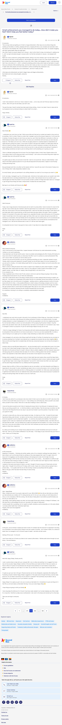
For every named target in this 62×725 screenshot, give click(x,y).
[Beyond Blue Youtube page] (8, 702)
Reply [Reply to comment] (55, 117)
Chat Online (11, 690)
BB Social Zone (10, 621)
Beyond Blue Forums (8, 2)
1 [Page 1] (19, 611)
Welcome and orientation (46, 627)
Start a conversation (31, 20)
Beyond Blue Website (9, 640)
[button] (10, 83)
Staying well (34, 9)
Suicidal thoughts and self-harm (48, 624)
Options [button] (55, 10)
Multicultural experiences (38, 621)
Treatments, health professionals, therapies (28, 627)
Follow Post (17, 80)
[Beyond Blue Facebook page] (4, 702)
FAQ (5, 668)
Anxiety (3, 621)
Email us (10, 696)
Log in (43, 2)
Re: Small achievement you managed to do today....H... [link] (18, 12)
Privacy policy (5, 719)
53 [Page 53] (43, 611)
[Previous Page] (15, 610)
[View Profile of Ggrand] (11, 36)
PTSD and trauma (50, 621)
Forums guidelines (8, 665)
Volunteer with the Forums (11, 676)
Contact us (4, 712)
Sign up (52, 2)
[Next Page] (46, 610)
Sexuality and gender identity (25, 624)
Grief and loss (26, 621)
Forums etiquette (8, 673)
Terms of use (4, 715)
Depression (18, 621)
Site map (3, 722)
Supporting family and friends (9, 627)
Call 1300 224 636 (12, 684)
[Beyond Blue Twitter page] (16, 702)
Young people (5, 630)
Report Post (27, 80)
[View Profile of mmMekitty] (12, 242)
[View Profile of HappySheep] (10, 390)
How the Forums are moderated (12, 670)
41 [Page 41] (27, 611)
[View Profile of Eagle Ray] (11, 124)
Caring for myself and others (21, 9)
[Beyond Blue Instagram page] (12, 702)
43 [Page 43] (35, 611)
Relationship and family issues (9, 624)
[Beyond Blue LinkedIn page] (21, 702)
